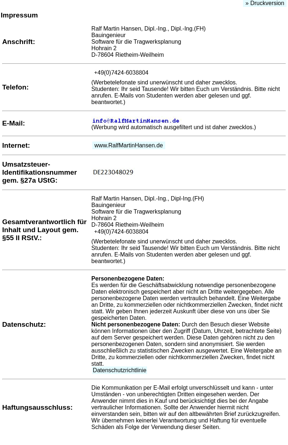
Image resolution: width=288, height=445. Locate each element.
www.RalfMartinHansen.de (129, 145)
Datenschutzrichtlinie (120, 370)
